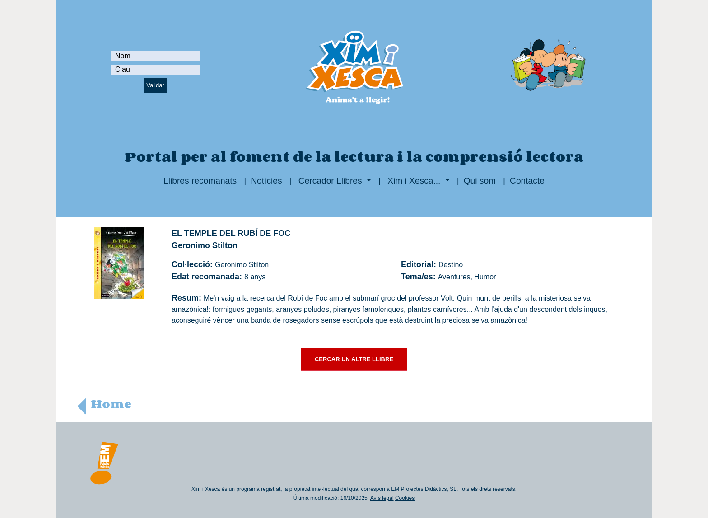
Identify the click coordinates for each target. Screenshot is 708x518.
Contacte (527, 180)
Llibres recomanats (200, 180)
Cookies (405, 498)
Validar (155, 85)
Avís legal (382, 498)
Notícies (266, 180)
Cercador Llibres (330, 180)
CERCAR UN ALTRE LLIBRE (354, 359)
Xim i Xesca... (414, 180)
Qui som (480, 180)
